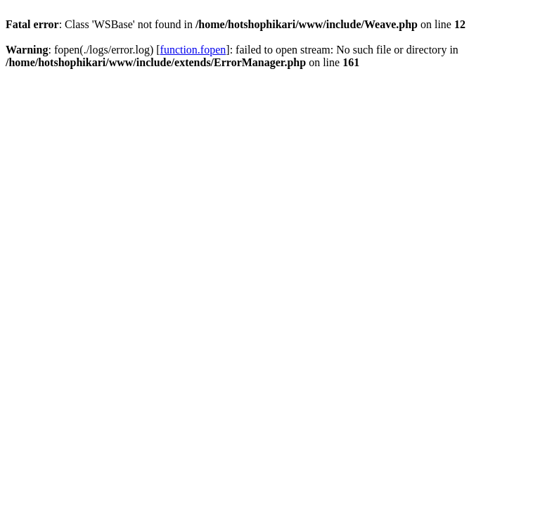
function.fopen (193, 50)
